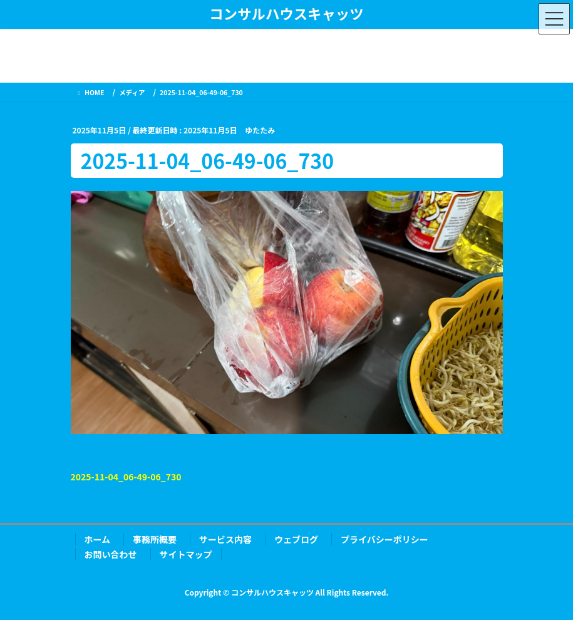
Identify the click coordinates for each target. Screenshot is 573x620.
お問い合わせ (111, 554)
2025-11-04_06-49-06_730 (126, 476)
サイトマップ (186, 554)
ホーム (98, 539)
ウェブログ (296, 539)
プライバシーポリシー (384, 539)
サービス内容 (225, 539)
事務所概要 (155, 539)
